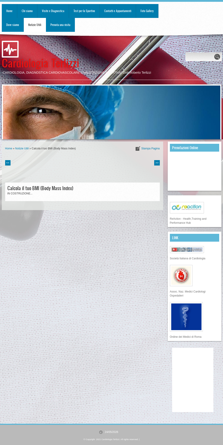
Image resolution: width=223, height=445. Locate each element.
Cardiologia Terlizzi (40, 62)
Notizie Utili (34, 25)
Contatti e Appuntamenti (117, 11)
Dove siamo (12, 25)
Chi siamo (27, 11)
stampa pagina (150, 148)
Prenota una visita (60, 25)
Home (9, 11)
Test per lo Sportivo (84, 11)
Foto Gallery (147, 11)
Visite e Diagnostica (53, 11)
